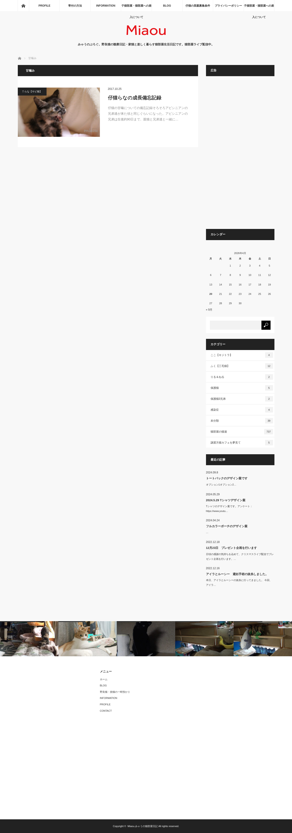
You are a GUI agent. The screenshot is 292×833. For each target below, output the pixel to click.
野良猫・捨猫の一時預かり (115, 691)
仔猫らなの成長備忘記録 (134, 97)
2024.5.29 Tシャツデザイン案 (225, 500)
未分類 (242, 420)
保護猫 (242, 388)
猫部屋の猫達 (242, 431)
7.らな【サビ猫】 (32, 91)
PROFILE (44, 5)
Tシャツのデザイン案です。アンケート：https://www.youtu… (229, 508)
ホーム (103, 679)
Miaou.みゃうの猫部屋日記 (143, 826)
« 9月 (209, 309)
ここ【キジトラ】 (242, 355)
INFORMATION (105, 5)
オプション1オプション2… (221, 484)
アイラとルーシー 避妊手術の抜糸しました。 (237, 574)
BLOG (167, 5)
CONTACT (106, 710)
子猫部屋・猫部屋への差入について (136, 7)
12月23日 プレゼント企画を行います (231, 548)
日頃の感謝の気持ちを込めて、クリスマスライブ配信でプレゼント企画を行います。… (240, 556)
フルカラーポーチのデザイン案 (227, 526)
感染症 (242, 410)
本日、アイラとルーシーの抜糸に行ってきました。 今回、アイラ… (239, 582)
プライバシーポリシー (228, 5)
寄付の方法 (75, 5)
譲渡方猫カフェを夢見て (242, 442)
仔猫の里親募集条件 (197, 5)
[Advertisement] (240, 154)
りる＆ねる (242, 377)
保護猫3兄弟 (242, 399)
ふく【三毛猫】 (242, 366)
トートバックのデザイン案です (227, 478)
